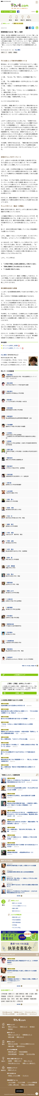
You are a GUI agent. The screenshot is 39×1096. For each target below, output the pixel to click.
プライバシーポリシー (31, 1012)
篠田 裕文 (10, 458)
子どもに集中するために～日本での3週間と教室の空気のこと (22, 885)
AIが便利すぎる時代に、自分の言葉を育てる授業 (21, 795)
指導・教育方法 (20, 994)
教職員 (15, 52)
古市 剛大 (10, 549)
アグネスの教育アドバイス (19, 906)
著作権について (18, 1012)
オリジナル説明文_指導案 (11, 345)
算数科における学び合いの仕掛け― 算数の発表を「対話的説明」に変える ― (22, 822)
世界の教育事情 (16, 922)
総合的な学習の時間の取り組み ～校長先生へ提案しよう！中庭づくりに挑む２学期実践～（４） (22, 804)
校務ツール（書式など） (29, 1063)
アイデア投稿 (21, 1082)
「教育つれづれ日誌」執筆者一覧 (28, 665)
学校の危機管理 (16, 920)
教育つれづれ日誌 (18, 23)
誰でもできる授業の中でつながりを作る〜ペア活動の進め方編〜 (18, 753)
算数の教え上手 (16, 917)
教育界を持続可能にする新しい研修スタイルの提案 (21, 865)
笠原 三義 (10, 449)
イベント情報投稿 (32, 1082)
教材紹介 (10, 1029)
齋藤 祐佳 (10, 582)
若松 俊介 (10, 391)
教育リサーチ (20, 1037)
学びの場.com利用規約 (9, 1014)
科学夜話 (14, 925)
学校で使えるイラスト (14, 1063)
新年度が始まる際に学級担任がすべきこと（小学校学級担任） (22, 961)
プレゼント (26, 1075)
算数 (27, 994)
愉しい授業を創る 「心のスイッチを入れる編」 (14, 739)
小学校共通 (4, 994)
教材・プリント (28, 1061)
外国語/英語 (33, 999)
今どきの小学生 (16, 927)
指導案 (10, 1061)
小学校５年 (10, 996)
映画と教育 (15, 908)
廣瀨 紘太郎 (10, 624)
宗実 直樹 (10, 408)
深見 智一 (10, 499)
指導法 (10, 52)
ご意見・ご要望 (14, 693)
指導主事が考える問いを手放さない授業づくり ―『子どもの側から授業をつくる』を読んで (19, 712)
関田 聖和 (10, 375)
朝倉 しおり (10, 591)
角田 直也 (10, 649)
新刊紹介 (32, 1027)
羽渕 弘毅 (10, 474)
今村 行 (9, 516)
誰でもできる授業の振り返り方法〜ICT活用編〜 (14, 718)
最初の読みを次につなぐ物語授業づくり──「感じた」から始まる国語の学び (19, 760)
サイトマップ (33, 1014)
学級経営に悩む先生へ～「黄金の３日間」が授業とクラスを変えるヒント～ (22, 980)
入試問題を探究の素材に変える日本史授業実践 (20, 872)
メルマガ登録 (11, 1082)
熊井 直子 (10, 466)
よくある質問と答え (22, 1014)
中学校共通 (29, 996)
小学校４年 (20, 1001)
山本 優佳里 (11, 566)
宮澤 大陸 (10, 508)
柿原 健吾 (10, 607)
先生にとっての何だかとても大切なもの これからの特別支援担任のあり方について (22, 781)
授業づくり (4, 52)
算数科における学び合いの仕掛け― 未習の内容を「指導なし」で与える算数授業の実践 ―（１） (19, 732)
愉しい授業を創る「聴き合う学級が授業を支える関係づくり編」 (18, 768)
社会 (8, 999)
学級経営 (3, 996)
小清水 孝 (10, 599)
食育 (23, 996)
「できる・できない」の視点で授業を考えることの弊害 (17, 724)
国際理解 (26, 999)
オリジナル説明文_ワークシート (13, 348)
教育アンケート (12, 1070)
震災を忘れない (16, 911)
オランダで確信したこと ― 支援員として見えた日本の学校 (22, 838)
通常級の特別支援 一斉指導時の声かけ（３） (20, 852)
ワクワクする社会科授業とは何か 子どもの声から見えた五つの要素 (22, 789)
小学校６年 (18, 996)
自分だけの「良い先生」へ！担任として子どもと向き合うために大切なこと (22, 879)
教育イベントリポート (14, 1035)
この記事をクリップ (14, 675)
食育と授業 (11, 1037)
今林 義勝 (10, 425)
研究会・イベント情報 (14, 1075)
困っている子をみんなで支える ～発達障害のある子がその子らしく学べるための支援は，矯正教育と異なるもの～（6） (22, 814)
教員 (21, 999)
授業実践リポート (27, 1035)
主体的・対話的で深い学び (8, 1001)
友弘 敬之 (10, 574)
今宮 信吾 (10, 533)
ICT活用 (31, 994)
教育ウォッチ (23, 1027)
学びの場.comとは (7, 1012)
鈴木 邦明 (10, 383)
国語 (36, 994)
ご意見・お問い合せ (13, 1085)
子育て (13, 999)
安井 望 (9, 558)
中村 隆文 (10, 616)
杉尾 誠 (9, 441)
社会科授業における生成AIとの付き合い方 (13, 705)
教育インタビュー (13, 1027)
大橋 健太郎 (10, 641)
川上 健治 (17, 50)
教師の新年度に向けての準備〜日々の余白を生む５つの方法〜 (22, 845)
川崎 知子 (10, 657)
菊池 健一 (10, 400)
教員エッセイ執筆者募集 (27, 1085)
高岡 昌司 (10, 416)
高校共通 (3, 999)
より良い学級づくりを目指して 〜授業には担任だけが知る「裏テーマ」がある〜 (19, 745)
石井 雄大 (10, 632)
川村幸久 (9, 433)
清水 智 (9, 483)
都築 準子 (10, 524)
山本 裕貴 (10, 491)
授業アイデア (17, 1061)
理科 (17, 999)
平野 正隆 (10, 541)
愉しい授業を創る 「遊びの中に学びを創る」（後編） (21, 830)
